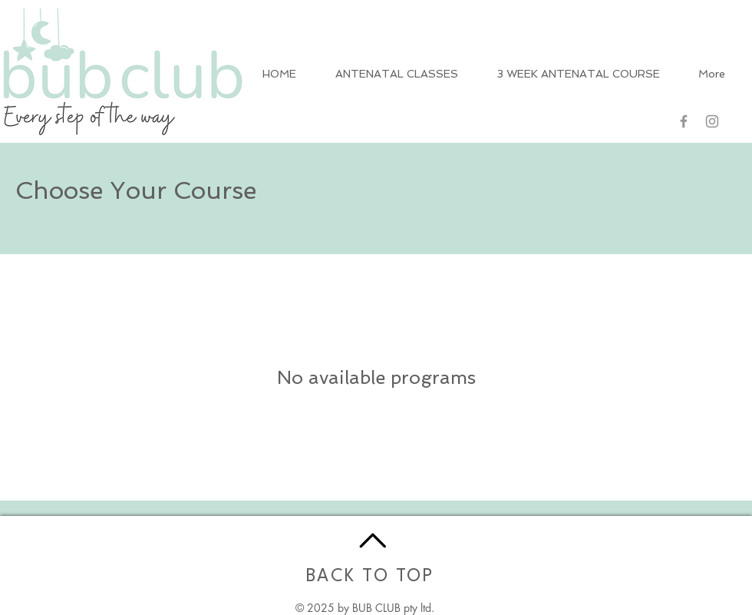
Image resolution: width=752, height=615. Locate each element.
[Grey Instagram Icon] (712, 121)
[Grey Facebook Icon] (683, 121)
